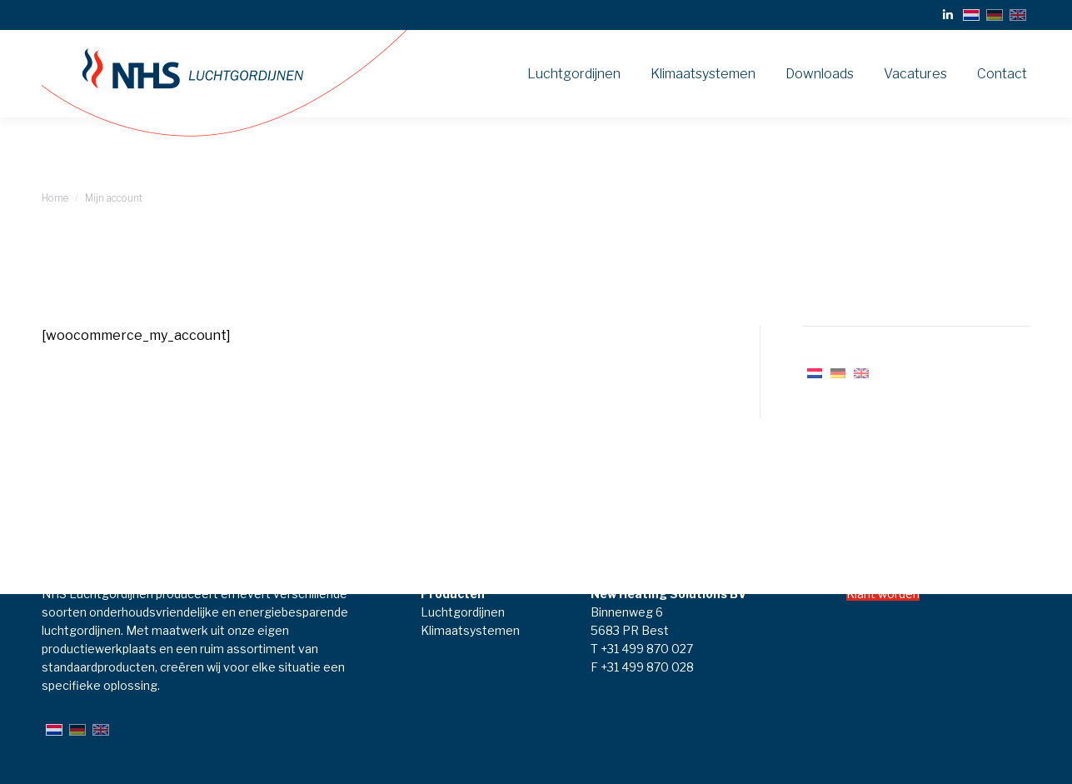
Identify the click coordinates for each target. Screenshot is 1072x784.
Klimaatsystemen (470, 630)
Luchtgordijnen (463, 612)
